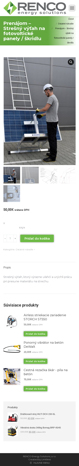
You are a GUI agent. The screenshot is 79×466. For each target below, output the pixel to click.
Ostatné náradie (24, 249)
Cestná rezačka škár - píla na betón (46, 372)
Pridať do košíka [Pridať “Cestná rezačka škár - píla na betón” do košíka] (35, 388)
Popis (7, 267)
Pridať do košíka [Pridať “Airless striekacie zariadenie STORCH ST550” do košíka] (35, 333)
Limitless (46, 459)
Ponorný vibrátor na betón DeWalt (44, 345)
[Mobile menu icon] (72, 8)
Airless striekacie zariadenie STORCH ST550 (45, 317)
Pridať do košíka (37, 238)
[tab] (39, 266)
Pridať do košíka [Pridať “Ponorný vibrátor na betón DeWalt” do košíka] (35, 361)
